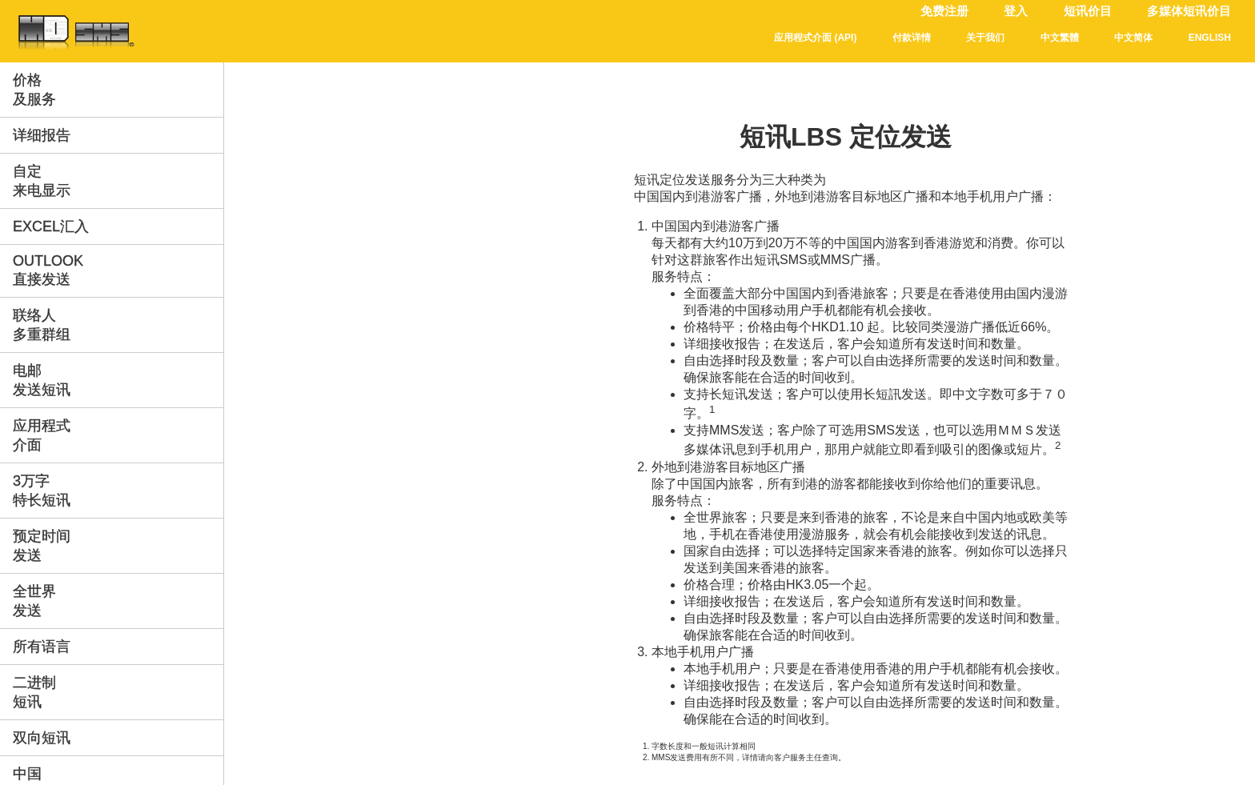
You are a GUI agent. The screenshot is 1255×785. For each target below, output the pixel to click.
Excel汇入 (51, 226)
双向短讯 (41, 738)
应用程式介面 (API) (815, 37)
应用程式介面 (41, 435)
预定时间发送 (41, 545)
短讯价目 (1088, 11)
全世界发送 (34, 601)
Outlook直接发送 (48, 270)
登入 (1016, 11)
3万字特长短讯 (41, 490)
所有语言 (41, 647)
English (1210, 37)
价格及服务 (34, 89)
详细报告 (41, 135)
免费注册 (944, 11)
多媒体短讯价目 (1189, 11)
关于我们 (985, 37)
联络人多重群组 (41, 324)
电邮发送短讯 (41, 380)
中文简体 (1133, 37)
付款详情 (911, 37)
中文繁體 (1059, 37)
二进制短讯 (34, 692)
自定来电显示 (41, 180)
